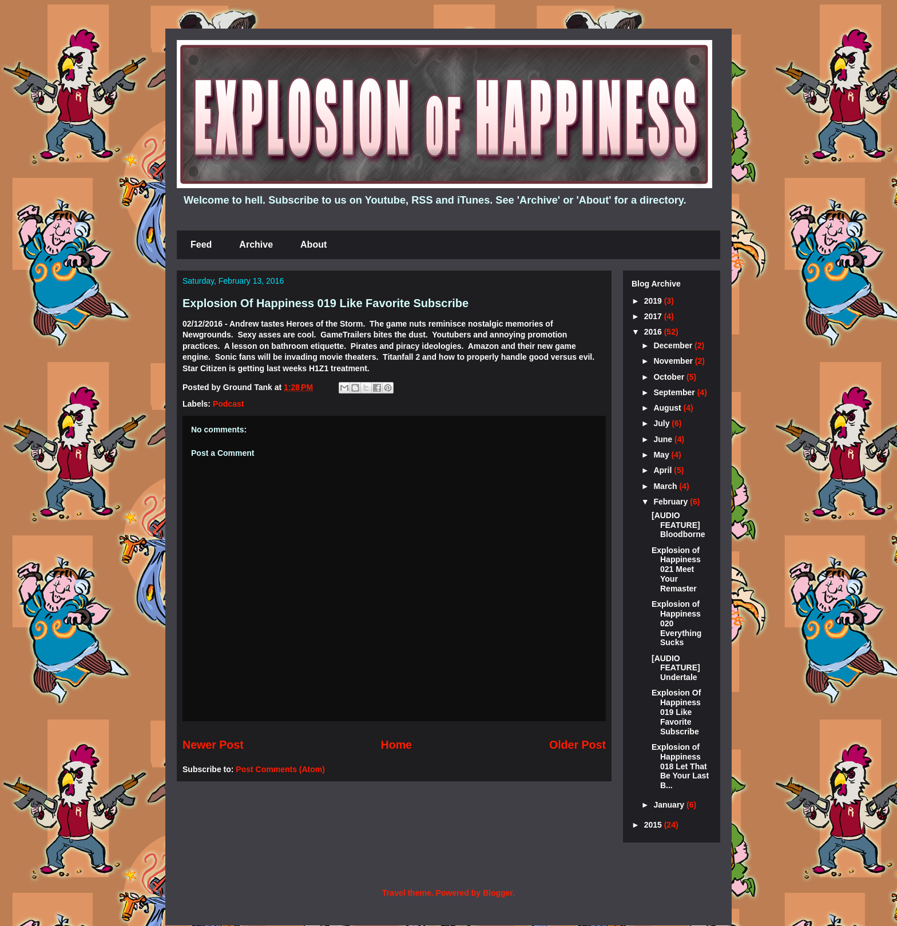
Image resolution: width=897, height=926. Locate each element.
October (669, 376)
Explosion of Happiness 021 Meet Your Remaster (676, 569)
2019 (654, 300)
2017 (654, 316)
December (673, 345)
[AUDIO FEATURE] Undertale (676, 668)
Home (396, 744)
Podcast (228, 403)
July (662, 423)
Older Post (577, 744)
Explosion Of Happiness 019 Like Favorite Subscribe (325, 303)
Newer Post (213, 744)
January (669, 804)
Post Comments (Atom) (280, 769)
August (668, 407)
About (313, 244)
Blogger (498, 892)
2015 (654, 824)
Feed (201, 244)
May (662, 454)
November (673, 360)
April (663, 470)
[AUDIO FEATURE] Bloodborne (678, 525)
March (666, 486)
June (663, 439)
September (675, 392)
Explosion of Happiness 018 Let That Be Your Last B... (680, 766)
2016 (654, 331)
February (671, 501)
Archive (256, 244)
